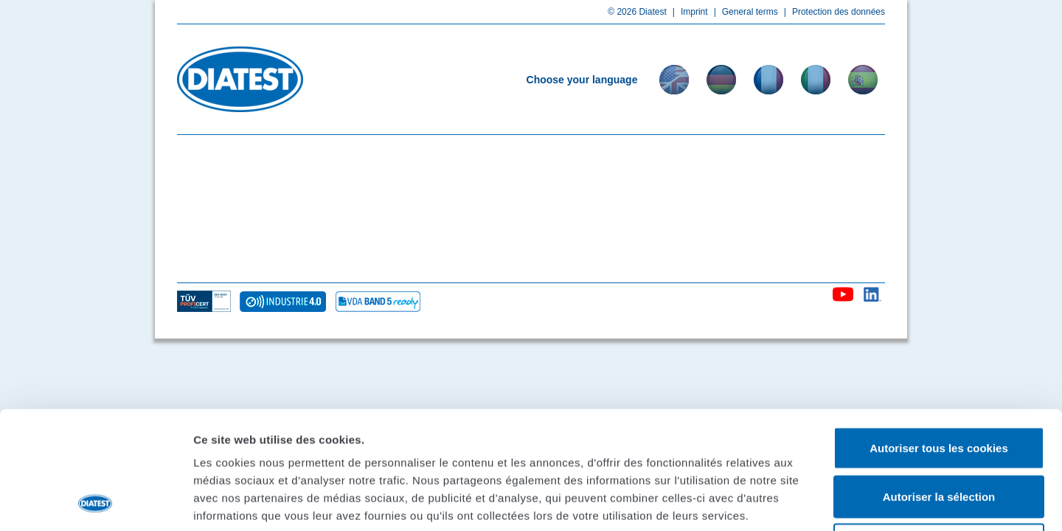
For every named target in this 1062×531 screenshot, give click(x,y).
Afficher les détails (812, 502)
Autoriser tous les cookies (939, 337)
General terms (743, 12)
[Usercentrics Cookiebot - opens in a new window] (95, 502)
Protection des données (831, 12)
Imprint (687, 12)
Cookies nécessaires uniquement (939, 434)
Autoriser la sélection (939, 386)
